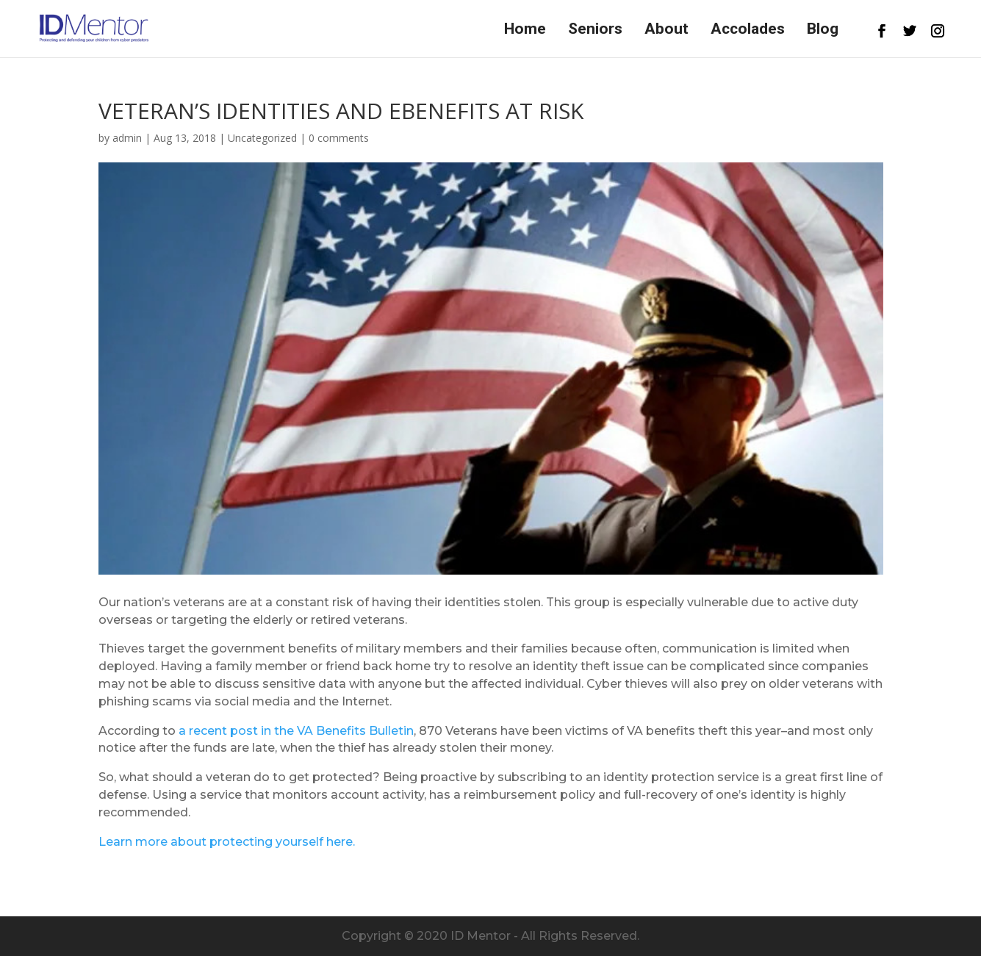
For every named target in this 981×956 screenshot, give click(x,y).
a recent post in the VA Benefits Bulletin (296, 731)
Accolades (748, 30)
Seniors (595, 30)
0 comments (339, 138)
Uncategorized (262, 138)
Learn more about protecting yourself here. (226, 842)
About (666, 30)
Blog (822, 30)
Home (525, 30)
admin (127, 138)
